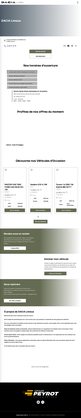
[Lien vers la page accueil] (40, 390)
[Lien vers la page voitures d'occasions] (40, 221)
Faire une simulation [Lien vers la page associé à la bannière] (55, 273)
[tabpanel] (27, 96)
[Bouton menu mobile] (77, 2)
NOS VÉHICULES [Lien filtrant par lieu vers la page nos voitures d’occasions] (40, 56)
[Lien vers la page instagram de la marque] (42, 402)
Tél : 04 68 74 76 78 (19, 96)
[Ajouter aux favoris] (5, 170)
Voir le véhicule (14, 210)
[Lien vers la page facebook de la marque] (38, 402)
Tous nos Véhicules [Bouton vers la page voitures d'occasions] (40, 221)
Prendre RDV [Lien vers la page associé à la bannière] (15, 248)
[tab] (22, 72)
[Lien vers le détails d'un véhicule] (14, 190)
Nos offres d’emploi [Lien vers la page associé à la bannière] (15, 301)
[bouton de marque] (8, 2)
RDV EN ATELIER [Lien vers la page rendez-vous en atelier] (40, 51)
